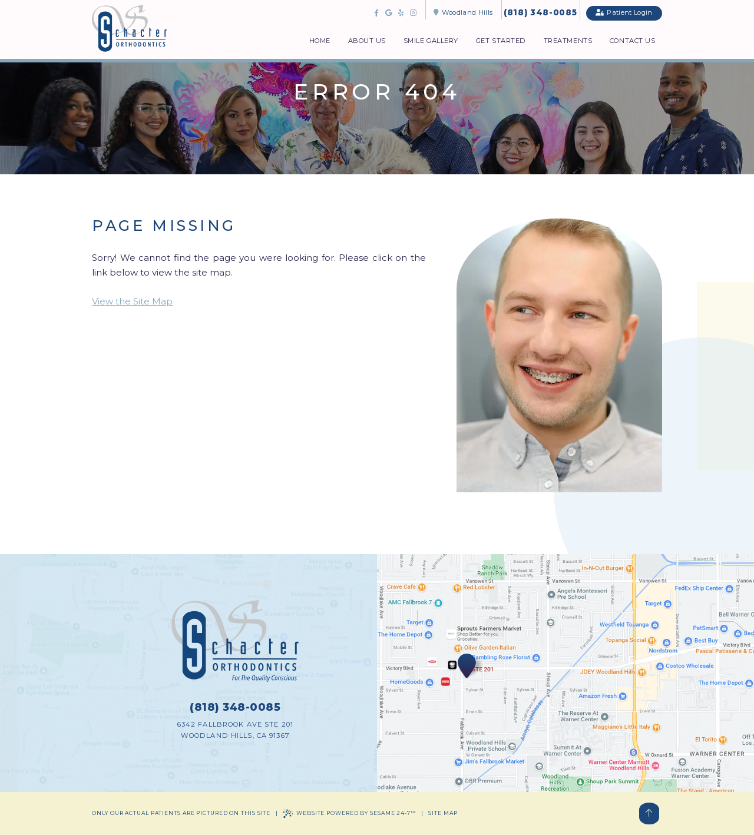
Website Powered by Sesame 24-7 (349, 813)
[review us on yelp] (401, 12)
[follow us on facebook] (376, 12)
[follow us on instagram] (413, 12)
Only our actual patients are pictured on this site (181, 813)
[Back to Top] (649, 813)
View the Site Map (132, 301)
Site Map (442, 813)
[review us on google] (388, 12)
